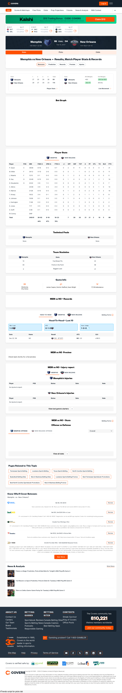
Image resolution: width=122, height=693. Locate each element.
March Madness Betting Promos (55, 483)
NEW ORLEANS (67, 372)
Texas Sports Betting (60, 471)
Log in (103, 4)
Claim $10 (100, 19)
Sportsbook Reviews (34, 620)
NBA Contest (96, 10)
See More (61, 557)
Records (63, 64)
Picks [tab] (61, 52)
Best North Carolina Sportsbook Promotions (25, 483)
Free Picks (37, 10)
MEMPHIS (52, 372)
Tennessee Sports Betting (18, 471)
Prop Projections (57, 10)
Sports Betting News (34, 623)
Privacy (34, 653)
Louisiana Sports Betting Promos (67, 477)
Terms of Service (50, 653)
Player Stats (51, 88)
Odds (46, 10)
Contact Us (11, 617)
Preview (72, 64)
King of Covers (69, 620)
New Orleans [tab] (68, 158)
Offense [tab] (18, 431)
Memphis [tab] (52, 158)
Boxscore (41, 64)
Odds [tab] (98, 52)
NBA (8, 10)
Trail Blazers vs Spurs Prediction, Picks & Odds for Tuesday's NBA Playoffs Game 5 (44, 581)
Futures (69, 10)
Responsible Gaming (34, 628)
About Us (11, 612)
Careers (9, 620)
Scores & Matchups (22, 10)
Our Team (10, 622)
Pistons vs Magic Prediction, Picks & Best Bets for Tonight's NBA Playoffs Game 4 (43, 571)
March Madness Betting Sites (41, 477)
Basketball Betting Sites (18, 477)
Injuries (81, 64)
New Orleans (88, 41)
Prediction (52, 64)
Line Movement (104, 88)
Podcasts (29, 626)
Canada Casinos (51, 623)
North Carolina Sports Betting (82, 471)
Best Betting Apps (52, 626)
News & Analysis (81, 10)
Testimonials (11, 628)
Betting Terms (108, 315)
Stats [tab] (24, 52)
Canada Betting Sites (53, 620)
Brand (8, 625)
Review (110, 503)
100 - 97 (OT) (58, 338)
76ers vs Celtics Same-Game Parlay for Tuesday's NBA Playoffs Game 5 (40, 590)
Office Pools (68, 622)
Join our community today (99, 628)
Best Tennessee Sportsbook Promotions (96, 477)
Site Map (12, 653)
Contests (68, 612)
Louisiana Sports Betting (40, 471)
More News (110, 566)
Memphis (36, 41)
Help (23, 653)
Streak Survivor (70, 617)
